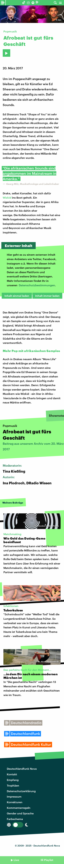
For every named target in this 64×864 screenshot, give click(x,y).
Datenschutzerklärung (21, 791)
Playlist (48, 859)
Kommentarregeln (18, 807)
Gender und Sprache (20, 813)
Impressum (14, 796)
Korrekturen (14, 802)
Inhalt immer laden (47, 295)
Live (16, 859)
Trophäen (13, 785)
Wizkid (7, 197)
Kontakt (12, 774)
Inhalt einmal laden (16, 295)
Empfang (13, 779)
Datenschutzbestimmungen (37, 285)
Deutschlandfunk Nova (22, 768)
